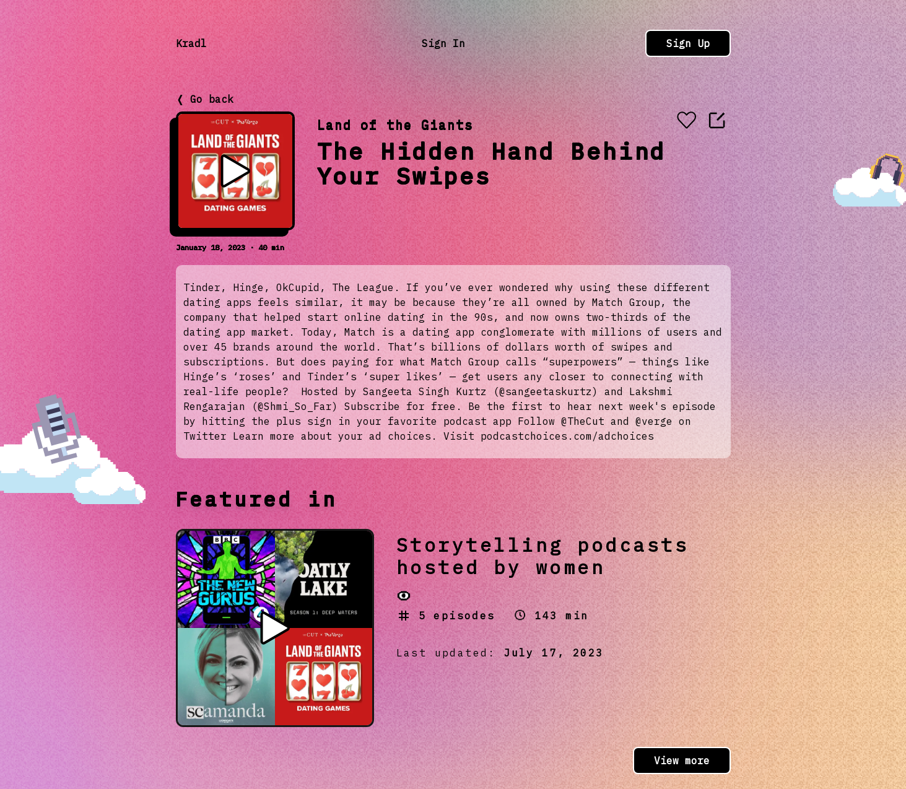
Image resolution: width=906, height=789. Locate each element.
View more (682, 760)
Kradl (191, 43)
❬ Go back (204, 99)
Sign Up (688, 43)
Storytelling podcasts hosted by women (542, 556)
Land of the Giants (395, 124)
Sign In (443, 43)
